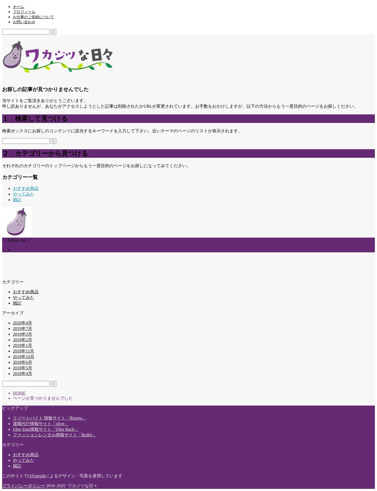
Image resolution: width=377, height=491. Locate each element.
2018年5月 (22, 368)
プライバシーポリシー (23, 485)
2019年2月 (22, 340)
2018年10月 (23, 356)
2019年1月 (22, 345)
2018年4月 (22, 373)
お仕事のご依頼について (33, 17)
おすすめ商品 (26, 188)
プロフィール (24, 12)
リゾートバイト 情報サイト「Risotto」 (49, 418)
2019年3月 (22, 334)
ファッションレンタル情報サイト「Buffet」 (55, 435)
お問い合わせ (24, 22)
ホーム (18, 7)
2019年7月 (22, 328)
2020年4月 (22, 323)
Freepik (38, 476)
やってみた (23, 194)
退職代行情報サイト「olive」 (41, 423)
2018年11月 (23, 351)
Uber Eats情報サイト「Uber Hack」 (46, 429)
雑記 (17, 199)
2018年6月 (22, 362)
